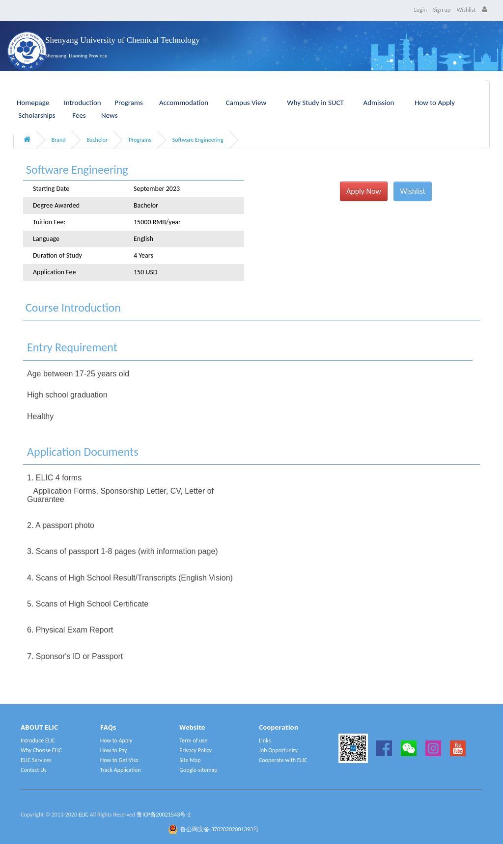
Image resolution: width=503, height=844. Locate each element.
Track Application (120, 769)
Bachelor (97, 139)
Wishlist (466, 9)
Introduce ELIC (38, 740)
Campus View (246, 102)
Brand (59, 139)
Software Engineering (198, 139)
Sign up (442, 9)
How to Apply (435, 102)
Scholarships (37, 115)
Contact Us (34, 769)
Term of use (193, 740)
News (109, 115)
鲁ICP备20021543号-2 (164, 814)
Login (420, 9)
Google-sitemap (198, 769)
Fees (78, 115)
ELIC (83, 814)
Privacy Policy (195, 750)
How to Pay (113, 750)
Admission (378, 102)
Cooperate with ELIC (283, 760)
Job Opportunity (278, 750)
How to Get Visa (119, 760)
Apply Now (363, 191)
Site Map (189, 760)
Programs (128, 102)
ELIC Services (36, 760)
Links (265, 740)
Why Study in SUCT (315, 102)
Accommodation (183, 102)
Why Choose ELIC (41, 750)
